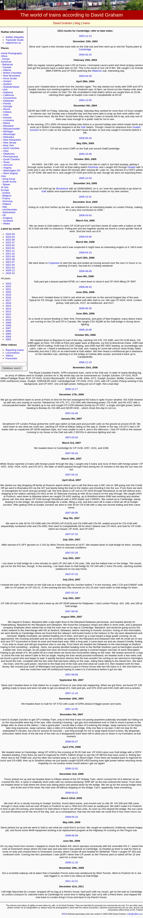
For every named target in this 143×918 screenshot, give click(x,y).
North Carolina (11, 148)
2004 (8, 336)
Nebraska (8, 137)
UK (4, 215)
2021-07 (10, 262)
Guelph (132, 167)
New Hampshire (12, 139)
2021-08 (10, 259)
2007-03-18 (71, 453)
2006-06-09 (85, 271)
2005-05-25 (85, 138)
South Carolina (11, 159)
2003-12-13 (85, 36)
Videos (9, 355)
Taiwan (6, 184)
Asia (3, 176)
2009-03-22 (71, 792)
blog (77, 23)
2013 (8, 311)
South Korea (9, 181)
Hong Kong (8, 178)
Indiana (7, 111)
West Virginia (10, 173)
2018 (8, 297)
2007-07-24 (71, 592)
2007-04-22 (71, 474)
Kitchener (93, 167)
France (6, 198)
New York (8, 145)
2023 (8, 283)
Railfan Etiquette (15, 37)
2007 (8, 328)
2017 (8, 300)
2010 (8, 319)
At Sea (4, 187)
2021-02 (10, 267)
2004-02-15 (85, 54)
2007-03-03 (71, 437)
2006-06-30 (85, 308)
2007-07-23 (71, 574)
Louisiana (8, 120)
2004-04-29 (85, 76)
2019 (8, 294)
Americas (6, 61)
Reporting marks (15, 350)
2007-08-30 (71, 611)
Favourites (11, 358)
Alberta (7, 70)
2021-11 (10, 250)
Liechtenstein (9, 209)
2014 (8, 308)
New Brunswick (11, 75)
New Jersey (9, 142)
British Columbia (12, 72)
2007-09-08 (71, 674)
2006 (8, 331)
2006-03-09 (85, 236)
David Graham (62, 23)
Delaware (8, 100)
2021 (8, 289)
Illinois (6, 109)
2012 (8, 314)
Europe (5, 190)
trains (86, 23)
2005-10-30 (85, 154)
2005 (8, 333)
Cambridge (85, 49)
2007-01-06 (71, 413)
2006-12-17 (71, 389)
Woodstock (62, 188)
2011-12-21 (71, 881)
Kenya (5, 58)
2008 (8, 325)
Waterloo (97, 70)
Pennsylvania (10, 156)
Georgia (7, 106)
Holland (6, 204)
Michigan (8, 131)
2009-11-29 (71, 862)
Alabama (8, 92)
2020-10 (10, 273)
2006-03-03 (85, 215)
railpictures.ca (13, 42)
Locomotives (13, 352)
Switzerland (8, 212)
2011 (8, 317)
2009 (8, 322)
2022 (8, 286)
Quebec (7, 84)
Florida (7, 103)
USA (4, 89)
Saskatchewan (11, 86)
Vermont (8, 165)
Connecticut (9, 98)
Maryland (8, 125)
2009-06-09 (71, 835)
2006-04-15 (85, 252)
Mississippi (9, 134)
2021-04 (10, 264)
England (7, 218)
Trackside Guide (15, 40)
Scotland (8, 220)
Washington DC (12, 170)
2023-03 (10, 236)
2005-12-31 (85, 196)
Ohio (6, 151)
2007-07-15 (71, 534)
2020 (8, 292)
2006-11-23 (85, 362)
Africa (4, 56)
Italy (4, 206)
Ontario (7, 81)
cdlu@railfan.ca (134, 914)
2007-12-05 (71, 709)
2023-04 (10, 234)
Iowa (6, 114)
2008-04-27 (71, 741)
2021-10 (10, 253)
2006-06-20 (85, 287)
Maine (6, 123)
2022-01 (10, 248)
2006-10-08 (85, 329)
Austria (6, 192)
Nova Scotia (10, 78)
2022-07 (10, 242)
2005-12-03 (85, 178)
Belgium (6, 195)
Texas (6, 162)
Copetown (54, 263)
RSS (64, 914)
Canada (6, 67)
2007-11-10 (71, 693)
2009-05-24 (71, 817)
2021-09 (10, 256)
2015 (8, 306)
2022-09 (10, 239)
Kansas (7, 117)
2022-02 (10, 245)
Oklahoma (9, 153)
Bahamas (7, 64)
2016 (8, 303)
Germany (7, 201)
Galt (83, 127)
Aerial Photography (11, 53)
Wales (6, 223)
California (8, 95)
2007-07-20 (71, 552)
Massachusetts (11, 128)
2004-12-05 (85, 100)
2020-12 (10, 270)
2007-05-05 (71, 512)
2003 (8, 339)
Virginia (7, 167)
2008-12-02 (71, 768)
